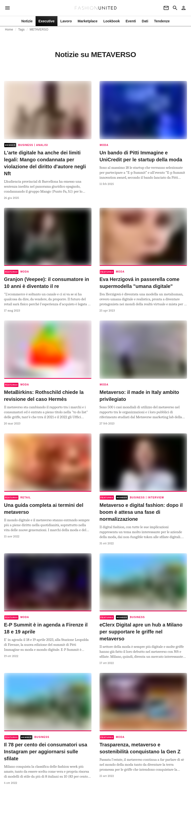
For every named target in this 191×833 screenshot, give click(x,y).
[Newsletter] (166, 8)
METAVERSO (39, 29)
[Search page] (175, 8)
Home (9, 29)
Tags (21, 29)
